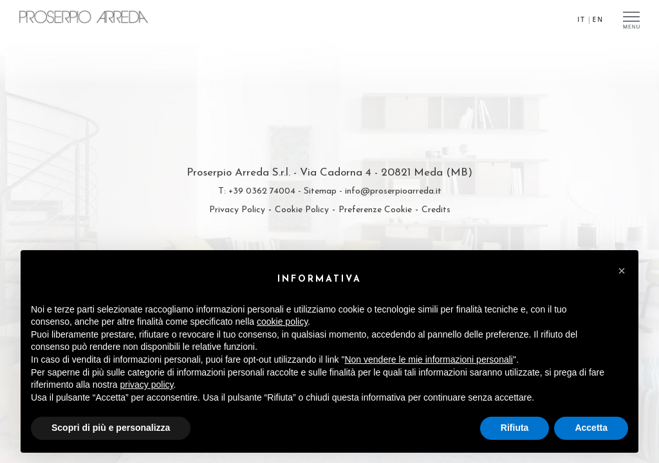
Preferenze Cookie (375, 210)
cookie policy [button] (282, 321)
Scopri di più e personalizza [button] (110, 427)
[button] (621, 270)
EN (598, 19)
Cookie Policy (302, 210)
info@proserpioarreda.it (393, 191)
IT (581, 19)
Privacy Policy (237, 210)
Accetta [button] (591, 427)
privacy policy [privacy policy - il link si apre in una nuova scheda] (147, 384)
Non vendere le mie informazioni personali (428, 359)
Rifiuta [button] (515, 427)
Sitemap (320, 191)
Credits (436, 210)
